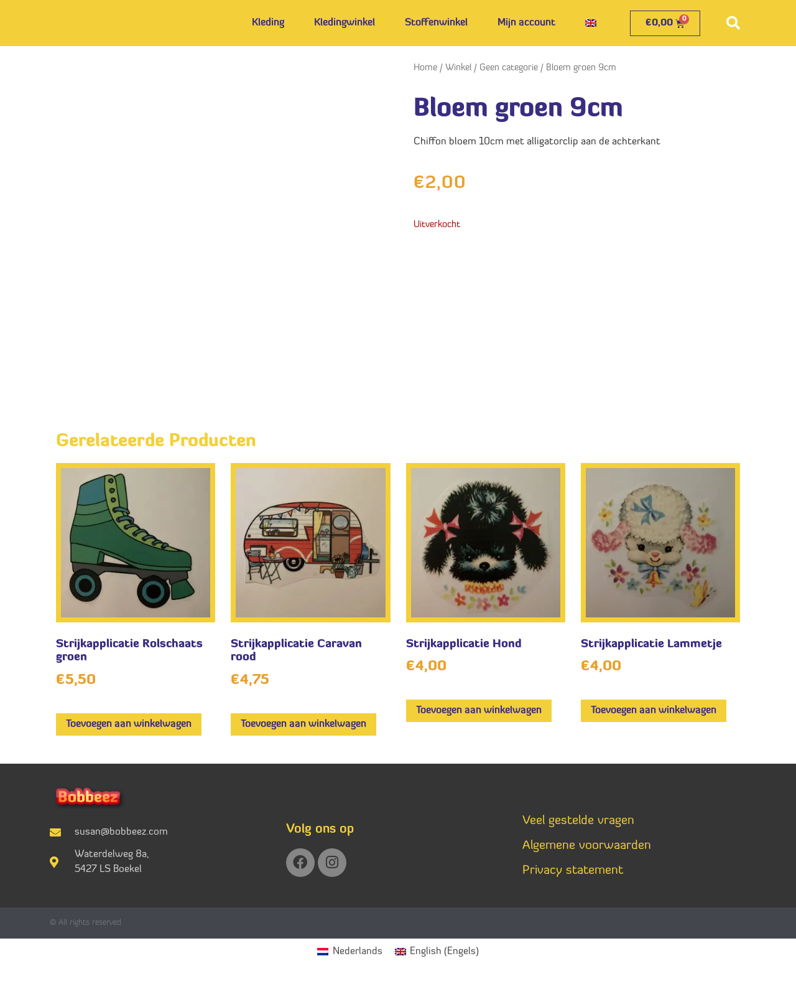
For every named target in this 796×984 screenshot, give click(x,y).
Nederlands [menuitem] (357, 952)
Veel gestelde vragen (578, 821)
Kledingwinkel (344, 23)
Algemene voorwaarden (586, 846)
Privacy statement (572, 871)
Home (425, 68)
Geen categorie (508, 68)
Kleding (268, 23)
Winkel (458, 68)
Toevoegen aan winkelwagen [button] (129, 724)
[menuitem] (590, 23)
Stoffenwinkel (436, 23)
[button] (733, 23)
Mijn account (526, 23)
